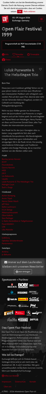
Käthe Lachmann (9, 207)
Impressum (6, 381)
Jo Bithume (6, 254)
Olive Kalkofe (7, 215)
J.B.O (4, 173)
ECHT (4, 162)
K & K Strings (7, 210)
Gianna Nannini (8, 167)
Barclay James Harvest (11, 159)
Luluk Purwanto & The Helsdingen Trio (17, 182)
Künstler (18, 54)
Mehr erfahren (29, 11)
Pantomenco (7, 243)
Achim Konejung (8, 195)
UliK (3, 227)
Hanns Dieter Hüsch (10, 201)
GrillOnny (6, 238)
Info (5, 54)
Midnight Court (8, 184)
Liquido (5, 179)
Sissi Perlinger (7, 218)
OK (20, 11)
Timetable (33, 54)
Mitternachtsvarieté (10, 212)
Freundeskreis (7, 165)
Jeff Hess (5, 204)
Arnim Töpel (7, 198)
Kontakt (33, 381)
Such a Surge (7, 187)
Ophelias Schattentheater (12, 240)
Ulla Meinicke (7, 229)
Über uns (7, 386)
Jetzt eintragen (23, 271)
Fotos (6, 59)
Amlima (5, 252)
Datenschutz (20, 381)
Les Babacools (8, 176)
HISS (4, 170)
